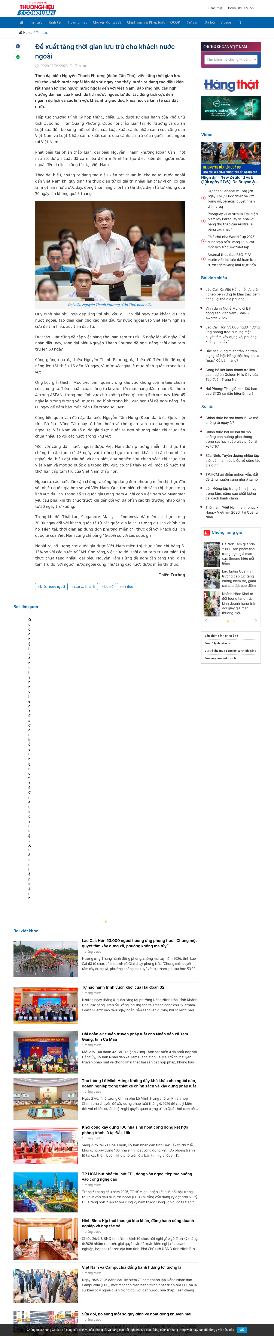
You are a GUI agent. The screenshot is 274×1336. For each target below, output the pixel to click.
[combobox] (231, 59)
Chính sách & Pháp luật (142, 21)
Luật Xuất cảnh (84, 586)
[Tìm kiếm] (231, 22)
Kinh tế (52, 21)
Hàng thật (215, 8)
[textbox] (231, 58)
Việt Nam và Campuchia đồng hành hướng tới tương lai (132, 1103)
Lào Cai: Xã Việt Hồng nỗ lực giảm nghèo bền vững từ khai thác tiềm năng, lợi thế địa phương (233, 293)
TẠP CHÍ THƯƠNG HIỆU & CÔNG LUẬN (135, 1322)
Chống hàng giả (227, 531)
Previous (206, 620)
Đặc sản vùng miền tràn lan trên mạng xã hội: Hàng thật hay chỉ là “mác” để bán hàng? (232, 355)
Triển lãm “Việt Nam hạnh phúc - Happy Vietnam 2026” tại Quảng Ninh (232, 512)
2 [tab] (234, 621)
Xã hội (203, 21)
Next (255, 620)
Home (26, 32)
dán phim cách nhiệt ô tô (221, 635)
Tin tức (34, 21)
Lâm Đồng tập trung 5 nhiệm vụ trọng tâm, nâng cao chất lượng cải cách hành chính (231, 493)
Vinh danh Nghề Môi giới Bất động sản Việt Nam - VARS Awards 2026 (228, 312)
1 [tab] (228, 621)
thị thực (127, 586)
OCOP (171, 21)
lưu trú (108, 586)
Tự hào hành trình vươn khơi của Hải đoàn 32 (123, 823)
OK (242, 1330)
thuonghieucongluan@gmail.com (109, 1285)
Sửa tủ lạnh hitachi (217, 642)
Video (207, 134)
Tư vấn (187, 21)
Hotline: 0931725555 (241, 8)
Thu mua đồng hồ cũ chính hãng (234, 650)
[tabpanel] (108, 685)
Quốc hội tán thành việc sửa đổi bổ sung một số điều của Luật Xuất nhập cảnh (82, 734)
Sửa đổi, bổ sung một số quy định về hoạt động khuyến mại (136, 1149)
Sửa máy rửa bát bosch (220, 657)
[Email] (36, 1287)
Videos (219, 21)
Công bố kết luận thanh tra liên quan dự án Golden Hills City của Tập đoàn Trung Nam (232, 374)
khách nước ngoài (52, 586)
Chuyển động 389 (103, 21)
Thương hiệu (74, 21)
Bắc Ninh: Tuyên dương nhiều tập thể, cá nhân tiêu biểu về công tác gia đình (233, 460)
